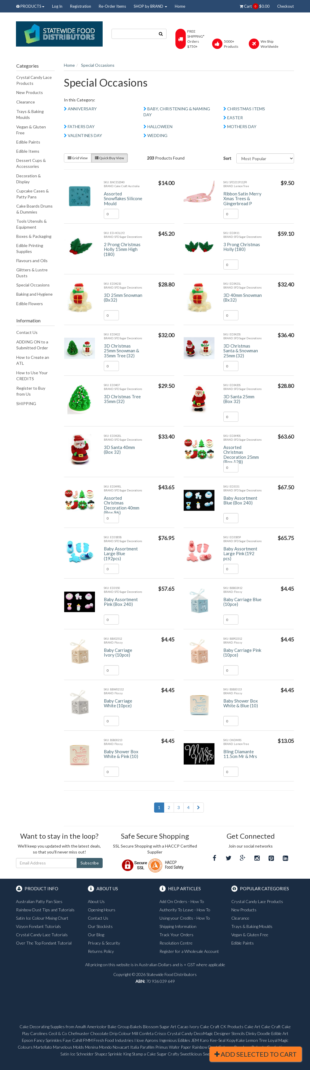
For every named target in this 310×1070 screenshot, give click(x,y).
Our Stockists (100, 926)
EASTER (235, 117)
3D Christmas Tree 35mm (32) (122, 399)
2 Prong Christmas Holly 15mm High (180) (122, 249)
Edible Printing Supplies (29, 248)
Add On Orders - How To (181, 901)
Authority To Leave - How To (184, 909)
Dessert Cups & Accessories (31, 163)
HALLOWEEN (159, 126)
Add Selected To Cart (255, 1054)
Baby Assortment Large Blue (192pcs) (121, 553)
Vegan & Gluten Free (31, 129)
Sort (227, 158)
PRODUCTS (30, 6)
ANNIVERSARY (82, 108)
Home (180, 6)
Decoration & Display (28, 178)
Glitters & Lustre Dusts (32, 272)
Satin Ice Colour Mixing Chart (42, 918)
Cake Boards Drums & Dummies (34, 208)
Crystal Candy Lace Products (34, 80)
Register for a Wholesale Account (189, 951)
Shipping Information (177, 926)
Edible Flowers (29, 303)
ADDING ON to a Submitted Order (32, 344)
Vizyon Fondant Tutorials (38, 926)
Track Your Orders (176, 934)
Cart (254, 6)
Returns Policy (101, 951)
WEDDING (157, 135)
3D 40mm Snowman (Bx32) (242, 297)
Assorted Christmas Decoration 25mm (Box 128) (241, 455)
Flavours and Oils (32, 260)
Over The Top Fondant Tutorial (44, 942)
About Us (96, 901)
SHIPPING (26, 403)
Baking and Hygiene (34, 294)
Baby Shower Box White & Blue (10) (240, 703)
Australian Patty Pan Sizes (39, 901)
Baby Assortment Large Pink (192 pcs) (240, 553)
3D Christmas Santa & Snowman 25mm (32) (240, 350)
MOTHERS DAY (241, 126)
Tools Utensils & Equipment (31, 224)
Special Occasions (33, 284)
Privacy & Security (104, 942)
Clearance (25, 101)
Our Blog (96, 934)
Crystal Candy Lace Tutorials (42, 934)
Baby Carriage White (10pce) (118, 703)
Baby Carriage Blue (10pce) (242, 602)
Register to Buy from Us (30, 391)
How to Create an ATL (32, 360)
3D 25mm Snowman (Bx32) (123, 297)
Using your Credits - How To (184, 918)
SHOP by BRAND (150, 6)
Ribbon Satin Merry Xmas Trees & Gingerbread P (242, 198)
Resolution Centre (176, 942)
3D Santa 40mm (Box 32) (119, 450)
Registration (80, 6)
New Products (29, 92)
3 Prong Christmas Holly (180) (241, 247)
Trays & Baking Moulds (30, 114)
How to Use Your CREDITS (32, 375)
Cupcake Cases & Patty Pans (32, 193)
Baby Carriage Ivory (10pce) (118, 652)
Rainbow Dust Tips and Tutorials (45, 909)
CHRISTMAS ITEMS (246, 108)
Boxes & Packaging (33, 236)
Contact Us (27, 332)
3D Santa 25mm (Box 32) (238, 399)
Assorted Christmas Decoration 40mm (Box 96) (121, 505)
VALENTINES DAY (85, 135)
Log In (57, 6)
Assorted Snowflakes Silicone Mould (123, 198)
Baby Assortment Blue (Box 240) (240, 500)
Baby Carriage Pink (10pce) (242, 652)
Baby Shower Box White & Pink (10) (121, 754)
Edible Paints (28, 141)
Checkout (285, 6)
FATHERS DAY (81, 126)
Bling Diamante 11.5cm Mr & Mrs (240, 754)
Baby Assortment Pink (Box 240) (121, 602)
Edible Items (27, 151)
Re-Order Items (112, 6)
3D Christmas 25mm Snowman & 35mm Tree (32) (121, 350)
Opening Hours (101, 909)
